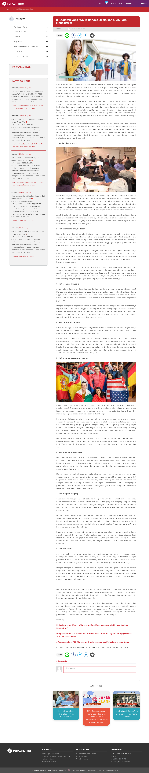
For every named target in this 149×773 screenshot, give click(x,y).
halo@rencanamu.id (120, 761)
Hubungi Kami (48, 758)
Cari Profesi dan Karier (86, 753)
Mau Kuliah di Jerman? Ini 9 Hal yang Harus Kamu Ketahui (126, 713)
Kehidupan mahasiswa (25, 9)
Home (12, 9)
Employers (116, 4)
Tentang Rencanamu (50, 753)
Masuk (129, 4)
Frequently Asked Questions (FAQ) (57, 756)
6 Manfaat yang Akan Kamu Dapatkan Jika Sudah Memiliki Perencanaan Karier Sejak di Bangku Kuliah (96, 716)
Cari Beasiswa (82, 758)
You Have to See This (126, 703)
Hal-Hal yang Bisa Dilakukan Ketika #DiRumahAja (66, 713)
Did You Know (93, 703)
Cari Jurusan (81, 756)
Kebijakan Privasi (49, 761)
